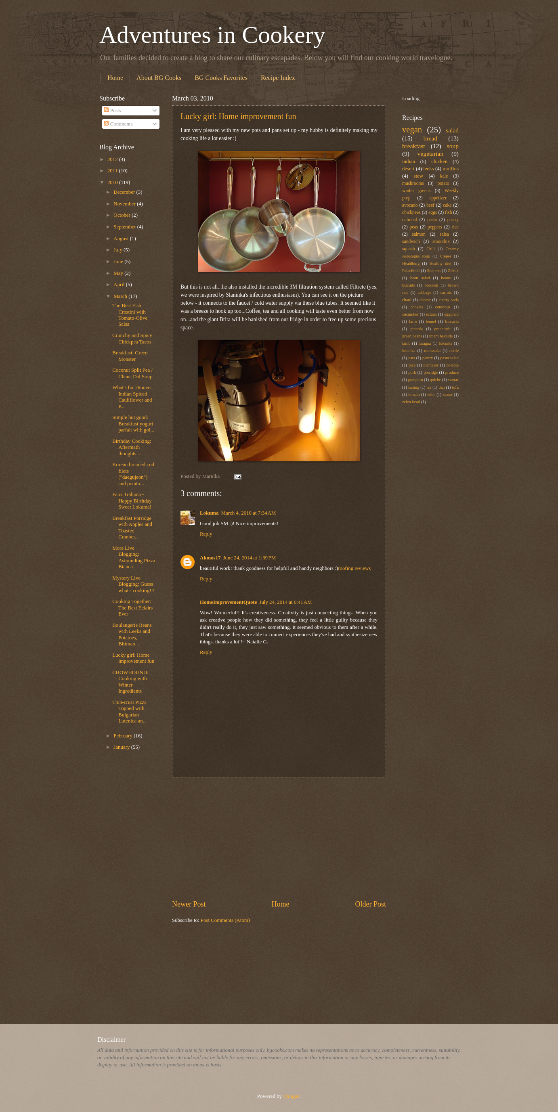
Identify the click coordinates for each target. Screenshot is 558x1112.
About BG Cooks (158, 77)
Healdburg (411, 263)
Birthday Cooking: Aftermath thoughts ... (131, 447)
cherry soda (449, 299)
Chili (430, 249)
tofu (455, 387)
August (121, 238)
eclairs (431, 314)
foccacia (452, 321)
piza (412, 365)
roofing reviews (354, 568)
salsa (444, 234)
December (124, 192)
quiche (435, 379)
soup (453, 145)
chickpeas (411, 212)
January (122, 747)
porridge (431, 372)
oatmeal (409, 219)
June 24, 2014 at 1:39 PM (249, 558)
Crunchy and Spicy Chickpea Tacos (132, 338)
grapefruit (442, 329)
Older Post (370, 904)
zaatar (448, 394)
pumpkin (415, 379)
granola (416, 329)
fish (448, 212)
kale (444, 176)
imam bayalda (441, 336)
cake (447, 205)
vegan (412, 129)
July (118, 250)
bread (430, 138)
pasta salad (450, 358)
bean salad (420, 278)
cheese (425, 299)
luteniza (408, 350)
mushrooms (413, 183)
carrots (446, 292)
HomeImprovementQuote (228, 602)
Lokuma (209, 513)
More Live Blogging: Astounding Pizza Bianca (133, 557)
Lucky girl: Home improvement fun (238, 116)
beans (446, 278)
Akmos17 (210, 558)
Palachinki (411, 270)
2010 (113, 182)
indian (408, 161)
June (118, 261)
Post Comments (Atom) (225, 920)
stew (418, 176)
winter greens (416, 190)
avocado (410, 205)
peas (414, 227)
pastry (453, 219)
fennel (431, 321)
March (120, 296)
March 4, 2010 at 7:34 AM (248, 513)
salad (452, 130)
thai (441, 387)
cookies (417, 307)
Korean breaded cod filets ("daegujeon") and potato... (133, 474)
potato (443, 183)
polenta (453, 365)
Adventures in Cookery (212, 34)
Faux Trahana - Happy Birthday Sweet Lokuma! (132, 501)
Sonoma (434, 270)
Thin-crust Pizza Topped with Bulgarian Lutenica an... (129, 711)
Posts (112, 110)
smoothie (440, 241)
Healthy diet (440, 263)
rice (455, 227)
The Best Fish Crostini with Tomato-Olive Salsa (129, 315)
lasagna (425, 343)
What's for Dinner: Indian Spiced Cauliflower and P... (132, 397)
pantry (427, 358)
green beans (412, 336)
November (125, 204)
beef (430, 205)
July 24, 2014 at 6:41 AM (285, 602)
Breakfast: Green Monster (130, 356)
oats (411, 358)
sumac (453, 379)
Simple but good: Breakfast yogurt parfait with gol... (133, 424)
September (125, 227)
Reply (206, 534)
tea (428, 387)
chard (406, 299)
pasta (432, 219)
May (118, 273)
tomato (414, 394)
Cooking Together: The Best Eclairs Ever (132, 608)
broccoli (431, 285)
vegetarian (430, 153)
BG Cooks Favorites (221, 77)
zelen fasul (411, 402)
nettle (454, 350)
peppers (435, 227)
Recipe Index (278, 77)
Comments (118, 124)
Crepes (445, 256)
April (119, 284)
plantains (431, 365)
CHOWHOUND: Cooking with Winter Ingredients (130, 682)
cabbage (424, 292)
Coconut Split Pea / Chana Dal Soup (132, 373)
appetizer (437, 198)
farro (413, 321)
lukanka (445, 343)
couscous (443, 307)
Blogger (291, 1096)
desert (408, 169)
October (122, 215)
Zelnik (453, 270)
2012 (113, 159)
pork (412, 372)
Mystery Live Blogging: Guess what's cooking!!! (133, 584)
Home (115, 77)
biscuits (408, 285)
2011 (113, 171)
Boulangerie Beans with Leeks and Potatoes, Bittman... (132, 634)
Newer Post (189, 904)
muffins (451, 169)
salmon (418, 234)
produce (452, 372)
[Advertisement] (279, 838)
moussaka (432, 350)
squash (408, 248)
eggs (432, 212)
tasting (413, 387)
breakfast (413, 145)
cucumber (410, 314)
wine (431, 394)
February (123, 736)
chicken (439, 161)
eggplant (452, 314)
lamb (406, 343)
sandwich (411, 241)
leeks (428, 169)
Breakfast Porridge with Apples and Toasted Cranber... (132, 527)
